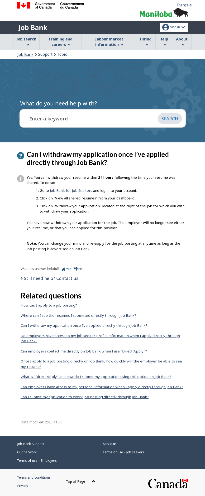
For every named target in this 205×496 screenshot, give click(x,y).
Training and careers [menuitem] (60, 41)
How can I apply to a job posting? (49, 305)
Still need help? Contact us (50, 278)
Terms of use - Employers (37, 460)
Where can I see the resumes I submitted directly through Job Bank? (78, 315)
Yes (67, 269)
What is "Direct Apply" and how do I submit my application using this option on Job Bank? (96, 376)
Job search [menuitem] (26, 41)
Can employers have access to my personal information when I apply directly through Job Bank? (102, 386)
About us (110, 443)
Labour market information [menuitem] (109, 41)
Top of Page (80, 481)
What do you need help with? (58, 103)
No (78, 269)
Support (45, 54)
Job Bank (32, 27)
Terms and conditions (34, 477)
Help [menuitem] (163, 41)
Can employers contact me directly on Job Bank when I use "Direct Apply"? (84, 351)
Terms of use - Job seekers (123, 452)
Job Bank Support (30, 443)
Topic (62, 54)
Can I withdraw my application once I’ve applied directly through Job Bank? (84, 325)
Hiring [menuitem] (146, 41)
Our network (27, 452)
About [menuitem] (182, 41)
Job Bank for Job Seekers (71, 190)
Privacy (22, 485)
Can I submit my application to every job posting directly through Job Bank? (85, 396)
